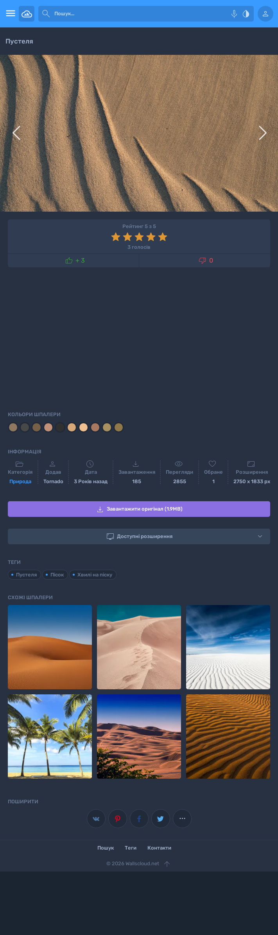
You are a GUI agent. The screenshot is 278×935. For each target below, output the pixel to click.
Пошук (105, 848)
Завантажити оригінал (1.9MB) (139, 509)
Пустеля (26, 575)
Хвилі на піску (94, 575)
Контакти (159, 848)
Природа (20, 481)
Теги (130, 848)
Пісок (57, 575)
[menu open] (9, 13)
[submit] (46, 14)
